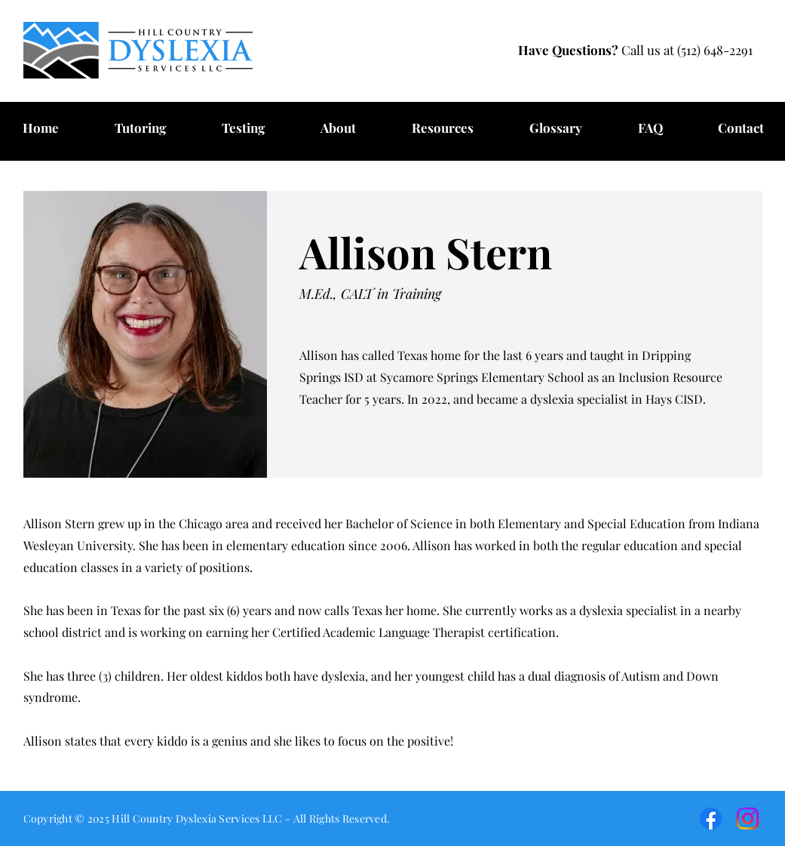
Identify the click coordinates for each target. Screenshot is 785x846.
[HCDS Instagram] (747, 818)
